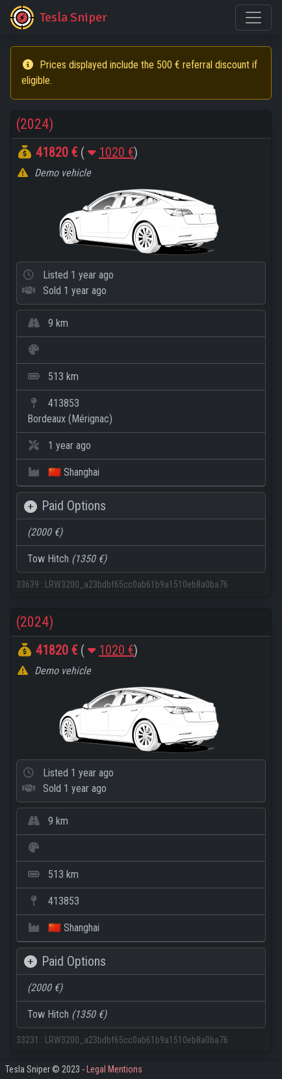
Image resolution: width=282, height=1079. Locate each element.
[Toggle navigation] (253, 18)
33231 (28, 1040)
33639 (28, 584)
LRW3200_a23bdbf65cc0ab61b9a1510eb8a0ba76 (136, 584)
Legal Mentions (114, 1069)
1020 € (116, 152)
